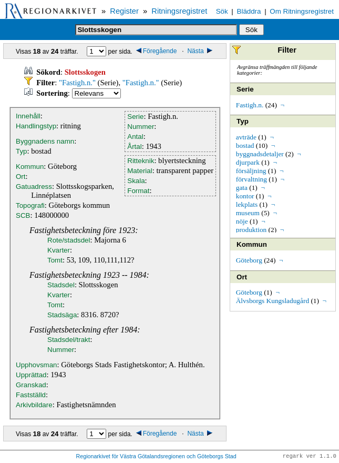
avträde (246, 137)
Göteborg (249, 260)
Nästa (200, 51)
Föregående (157, 51)
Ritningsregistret (179, 11)
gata (242, 188)
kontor (245, 196)
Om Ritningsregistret (301, 11)
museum (248, 213)
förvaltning (251, 179)
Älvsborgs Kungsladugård (272, 301)
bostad (245, 145)
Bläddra (249, 11)
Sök (222, 11)
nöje (242, 221)
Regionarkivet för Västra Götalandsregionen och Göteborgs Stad (156, 457)
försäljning (251, 171)
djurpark (248, 162)
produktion (251, 230)
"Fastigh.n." (77, 82)
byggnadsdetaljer (260, 154)
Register (124, 11)
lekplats (247, 204)
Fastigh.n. (250, 105)
